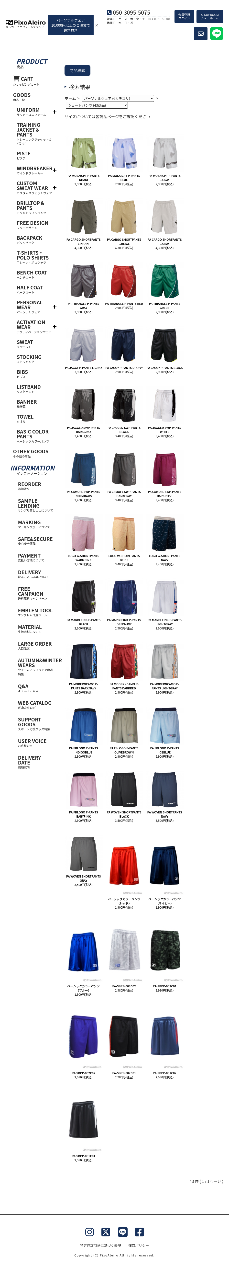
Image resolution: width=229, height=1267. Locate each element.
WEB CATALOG (36, 704)
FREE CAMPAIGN (36, 593)
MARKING (36, 524)
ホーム (70, 98)
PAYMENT (36, 557)
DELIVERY (36, 574)
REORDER (36, 485)
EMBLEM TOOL (36, 612)
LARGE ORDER (36, 645)
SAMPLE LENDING (36, 505)
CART (33, 80)
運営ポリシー (139, 1245)
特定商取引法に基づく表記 (100, 1245)
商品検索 (77, 70)
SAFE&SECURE (36, 540)
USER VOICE (36, 742)
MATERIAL (36, 628)
